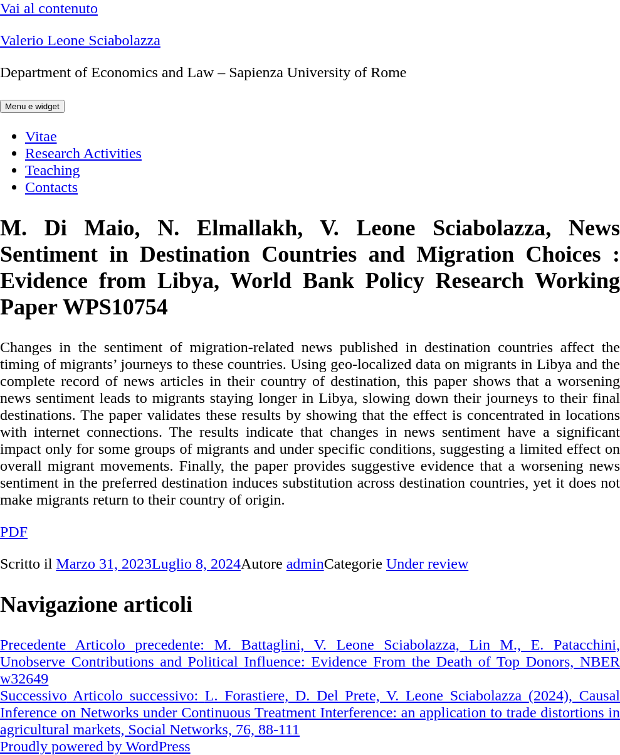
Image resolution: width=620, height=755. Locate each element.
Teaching (52, 170)
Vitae (41, 136)
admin (305, 563)
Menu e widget (32, 106)
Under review (427, 563)
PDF (14, 531)
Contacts (51, 187)
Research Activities (83, 153)
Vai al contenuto (49, 8)
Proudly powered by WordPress (95, 746)
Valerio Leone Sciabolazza (80, 40)
